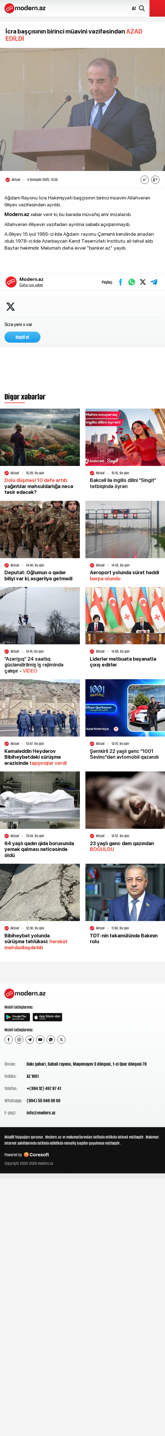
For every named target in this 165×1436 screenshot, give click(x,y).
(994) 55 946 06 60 (43, 1100)
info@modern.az (41, 1112)
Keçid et (22, 337)
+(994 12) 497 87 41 (44, 1088)
